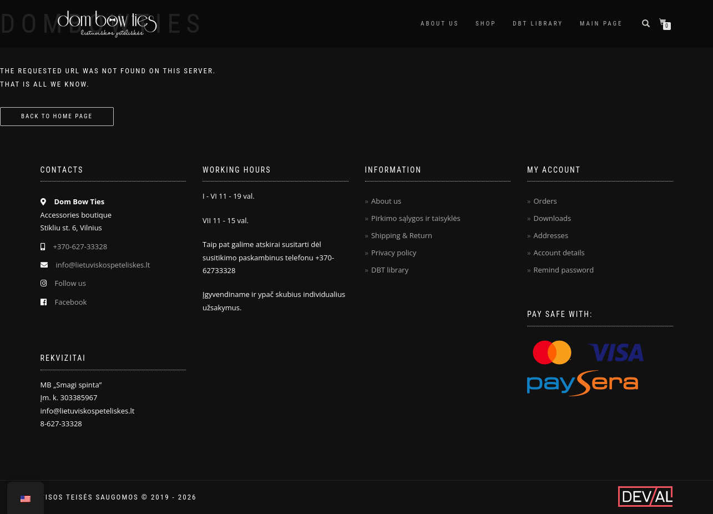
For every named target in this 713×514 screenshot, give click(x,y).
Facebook (71, 302)
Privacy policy (393, 253)
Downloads (552, 218)
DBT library (389, 270)
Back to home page (57, 116)
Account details (558, 253)
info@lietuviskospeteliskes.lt (103, 265)
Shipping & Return (401, 235)
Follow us (71, 283)
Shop (486, 23)
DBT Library (538, 23)
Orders (545, 201)
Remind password (563, 270)
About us (440, 23)
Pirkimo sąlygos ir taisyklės (416, 218)
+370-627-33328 (80, 246)
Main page (601, 23)
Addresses (550, 235)
